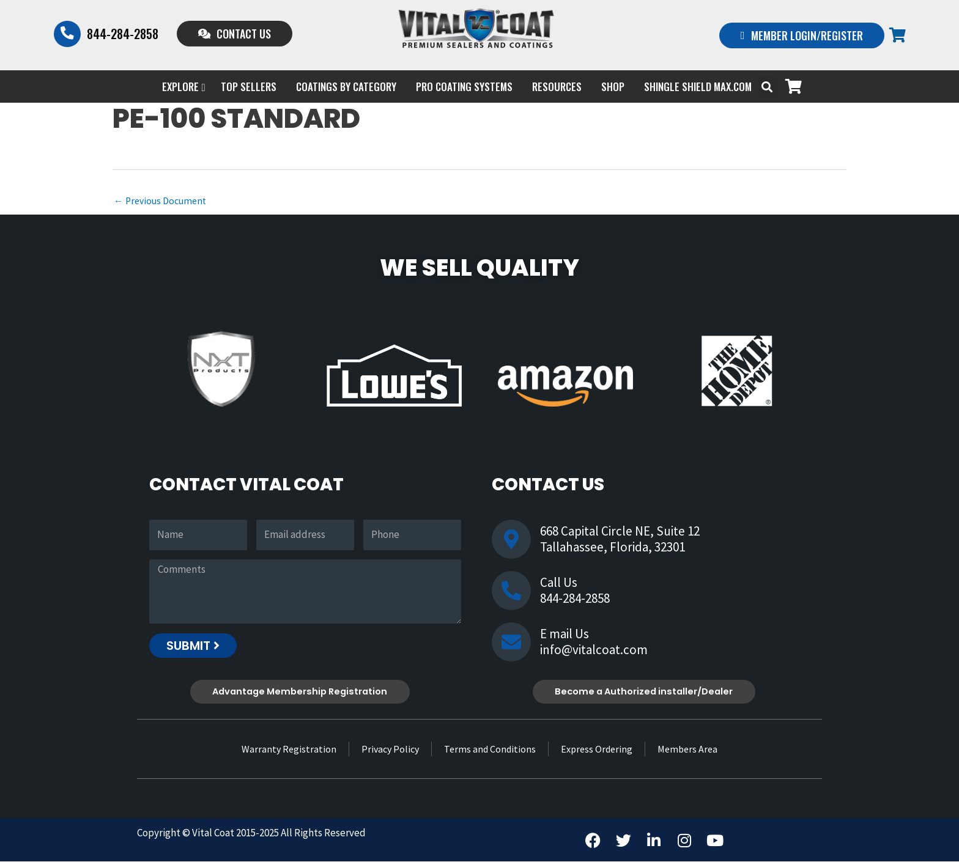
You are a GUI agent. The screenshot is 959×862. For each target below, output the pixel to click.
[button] (767, 86)
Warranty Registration (289, 749)
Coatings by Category (346, 86)
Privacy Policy (390, 749)
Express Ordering (596, 749)
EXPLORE (183, 86)
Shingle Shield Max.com (698, 86)
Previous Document (160, 201)
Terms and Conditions (490, 749)
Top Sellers (248, 86)
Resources (557, 86)
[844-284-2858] (67, 33)
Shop (612, 86)
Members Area (687, 749)
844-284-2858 (122, 33)
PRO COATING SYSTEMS (464, 86)
